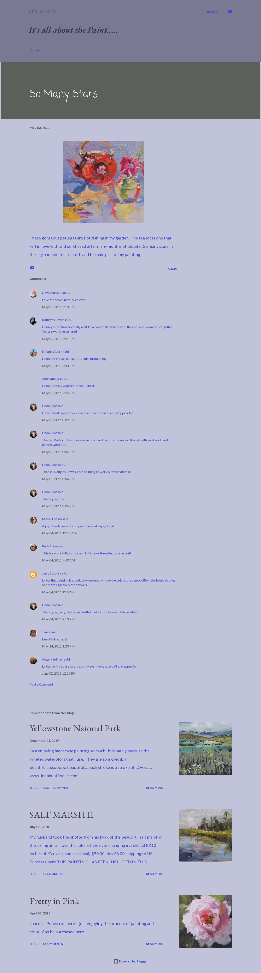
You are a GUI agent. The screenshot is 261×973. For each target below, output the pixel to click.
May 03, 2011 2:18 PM (58, 307)
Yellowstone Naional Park (75, 728)
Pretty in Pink (54, 901)
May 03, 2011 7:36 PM (58, 393)
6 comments (53, 943)
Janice (46, 632)
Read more (154, 787)
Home (35, 50)
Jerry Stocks (51, 573)
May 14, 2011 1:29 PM (58, 646)
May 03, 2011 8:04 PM (58, 452)
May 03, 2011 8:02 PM (58, 420)
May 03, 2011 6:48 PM (58, 366)
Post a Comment (41, 684)
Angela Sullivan (52, 659)
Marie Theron (52, 519)
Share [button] (173, 269)
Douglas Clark (52, 351)
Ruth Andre (50, 546)
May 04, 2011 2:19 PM (58, 619)
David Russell (51, 292)
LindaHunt (49, 406)
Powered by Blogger (130, 961)
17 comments (53, 874)
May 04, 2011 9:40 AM (58, 560)
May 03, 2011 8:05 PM (58, 506)
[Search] (212, 11)
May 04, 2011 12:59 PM (59, 592)
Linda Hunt (44, 11)
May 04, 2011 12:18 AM (59, 533)
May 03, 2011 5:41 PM (58, 339)
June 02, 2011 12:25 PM (59, 673)
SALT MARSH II (61, 814)
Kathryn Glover (53, 320)
